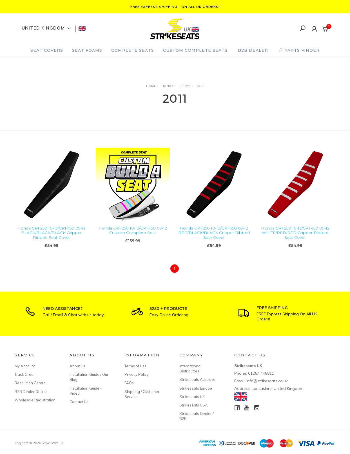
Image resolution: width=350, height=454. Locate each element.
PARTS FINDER (299, 50)
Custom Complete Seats (195, 50)
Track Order (25, 374)
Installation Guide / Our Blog (89, 377)
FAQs (129, 383)
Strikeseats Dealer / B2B (196, 416)
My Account (25, 366)
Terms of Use (135, 366)
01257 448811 (261, 373)
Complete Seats (132, 50)
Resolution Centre (30, 383)
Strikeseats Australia (197, 379)
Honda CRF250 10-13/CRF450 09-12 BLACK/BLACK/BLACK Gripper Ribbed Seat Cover (51, 233)
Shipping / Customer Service (141, 394)
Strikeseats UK (192, 396)
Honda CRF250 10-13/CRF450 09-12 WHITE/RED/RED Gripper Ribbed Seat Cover (295, 233)
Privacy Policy (136, 374)
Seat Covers (46, 50)
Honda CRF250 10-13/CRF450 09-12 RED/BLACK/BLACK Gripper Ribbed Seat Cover (214, 233)
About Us (77, 366)
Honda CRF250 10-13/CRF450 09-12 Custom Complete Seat (133, 231)
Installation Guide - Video (86, 390)
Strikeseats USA (193, 405)
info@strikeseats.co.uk (267, 380)
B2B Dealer (253, 50)
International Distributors (190, 368)
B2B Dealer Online (31, 391)
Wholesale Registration (35, 400)
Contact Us (79, 401)
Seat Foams (87, 50)
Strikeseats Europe (195, 388)
